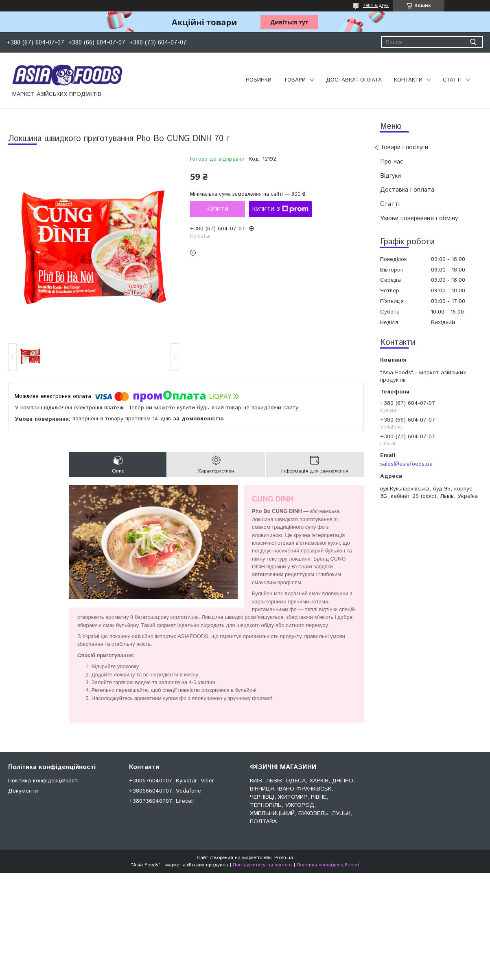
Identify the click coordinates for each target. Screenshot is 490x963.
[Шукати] (473, 42)
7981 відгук (376, 5)
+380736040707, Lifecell (161, 801)
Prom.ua (283, 857)
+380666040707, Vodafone (165, 791)
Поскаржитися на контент (262, 864)
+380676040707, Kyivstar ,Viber (171, 781)
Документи (23, 791)
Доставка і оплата (354, 80)
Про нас (391, 161)
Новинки (258, 80)
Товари (295, 80)
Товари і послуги (404, 147)
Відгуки (390, 176)
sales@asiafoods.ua (406, 464)
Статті (452, 80)
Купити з (280, 209)
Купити (217, 209)
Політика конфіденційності (43, 781)
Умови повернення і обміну (419, 218)
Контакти (408, 80)
